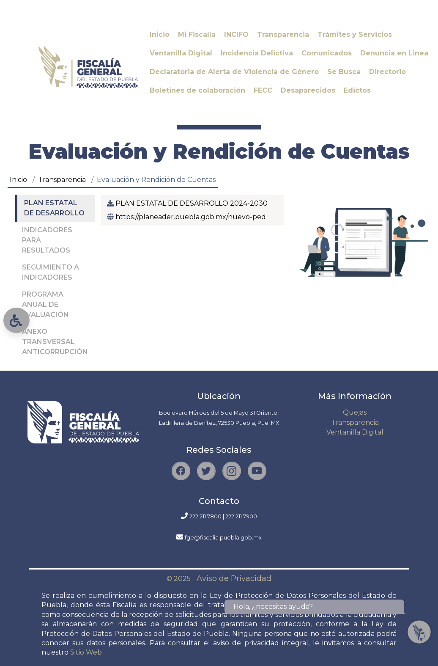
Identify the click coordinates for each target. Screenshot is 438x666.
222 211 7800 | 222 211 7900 (223, 516)
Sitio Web (86, 652)
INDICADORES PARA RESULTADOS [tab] (47, 240)
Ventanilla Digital (354, 432)
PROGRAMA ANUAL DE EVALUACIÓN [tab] (45, 304)
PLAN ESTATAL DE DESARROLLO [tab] (54, 208)
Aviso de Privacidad (234, 578)
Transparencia (62, 180)
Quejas (355, 412)
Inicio (18, 180)
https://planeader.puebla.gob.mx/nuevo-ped (190, 217)
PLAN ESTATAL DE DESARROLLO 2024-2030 (191, 203)
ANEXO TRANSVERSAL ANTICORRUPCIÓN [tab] (55, 341)
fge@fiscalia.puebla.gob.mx (223, 537)
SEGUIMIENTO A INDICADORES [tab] (50, 272)
